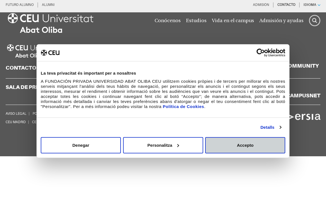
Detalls (268, 127)
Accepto (245, 145)
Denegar (80, 145)
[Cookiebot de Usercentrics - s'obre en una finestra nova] (260, 53)
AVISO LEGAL (16, 114)
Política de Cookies (183, 106)
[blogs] (293, 66)
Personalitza (163, 145)
